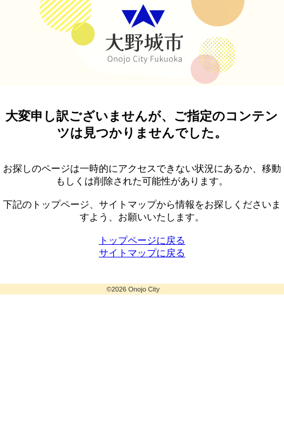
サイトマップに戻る (142, 253)
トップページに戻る (142, 240)
